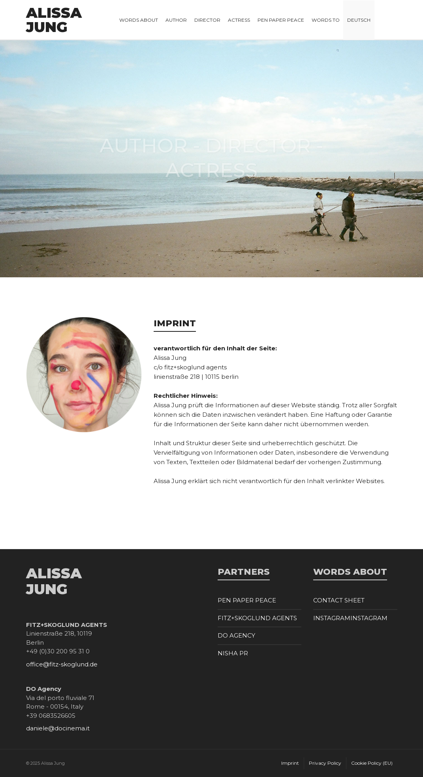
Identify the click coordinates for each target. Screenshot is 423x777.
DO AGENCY (236, 635)
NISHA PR (233, 653)
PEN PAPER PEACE (247, 600)
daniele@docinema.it (58, 728)
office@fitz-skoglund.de (62, 664)
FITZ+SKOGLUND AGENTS (257, 618)
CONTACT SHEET (339, 600)
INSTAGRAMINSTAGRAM (350, 618)
